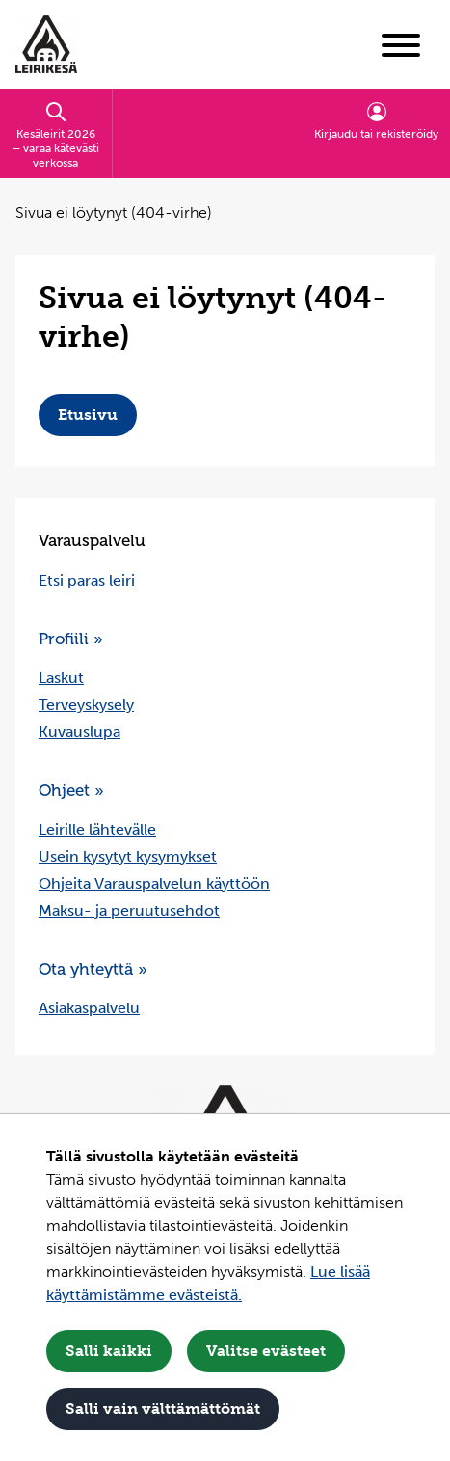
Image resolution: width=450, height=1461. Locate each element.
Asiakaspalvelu (89, 1008)
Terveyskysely (86, 704)
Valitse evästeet (266, 1351)
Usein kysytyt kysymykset (128, 857)
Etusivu (88, 414)
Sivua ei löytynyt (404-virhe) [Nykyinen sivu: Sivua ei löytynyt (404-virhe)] (113, 212)
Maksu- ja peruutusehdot (129, 910)
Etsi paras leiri (87, 580)
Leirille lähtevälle (97, 830)
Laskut (61, 677)
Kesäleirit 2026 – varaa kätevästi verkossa (56, 135)
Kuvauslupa (79, 731)
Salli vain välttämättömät (163, 1408)
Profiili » (71, 639)
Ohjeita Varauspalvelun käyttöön (154, 883)
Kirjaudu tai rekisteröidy (376, 120)
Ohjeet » (71, 790)
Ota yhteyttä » (93, 969)
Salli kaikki (109, 1351)
